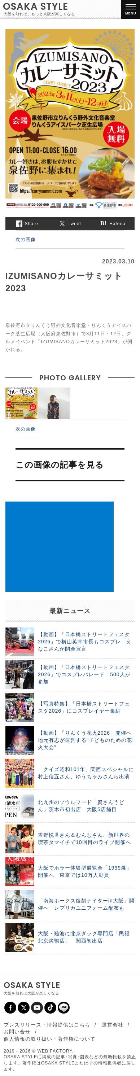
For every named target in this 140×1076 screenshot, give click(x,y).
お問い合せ (17, 1032)
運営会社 (112, 1025)
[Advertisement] (59, 547)
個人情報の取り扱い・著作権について (50, 1039)
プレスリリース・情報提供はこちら (47, 1025)
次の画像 (26, 239)
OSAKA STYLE (35, 6)
